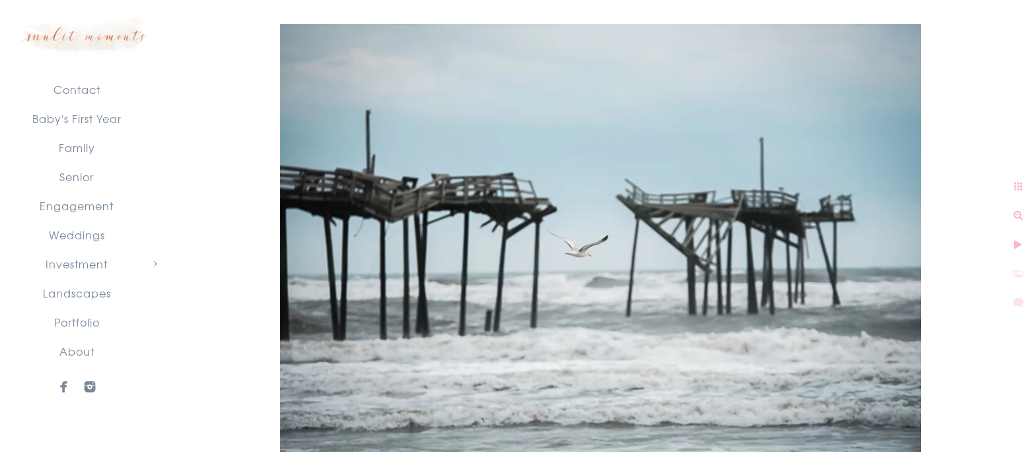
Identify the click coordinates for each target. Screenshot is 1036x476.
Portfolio (77, 322)
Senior (76, 176)
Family (77, 147)
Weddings (77, 235)
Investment (77, 264)
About (76, 351)
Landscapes (77, 293)
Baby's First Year (77, 118)
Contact (77, 89)
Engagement (77, 206)
